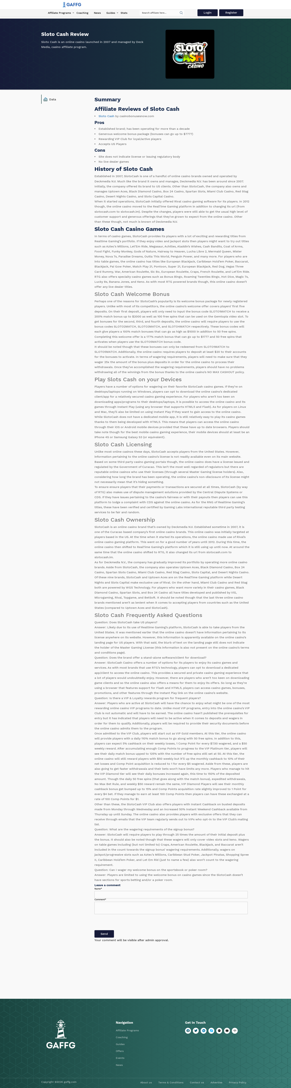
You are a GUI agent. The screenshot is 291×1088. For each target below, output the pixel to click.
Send (104, 934)
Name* (98, 889)
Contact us (197, 1082)
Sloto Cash (106, 116)
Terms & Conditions (170, 1082)
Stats (124, 12)
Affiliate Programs (59, 12)
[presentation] (122, 923)
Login (208, 12)
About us (146, 1082)
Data (50, 99)
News (97, 12)
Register (231, 12)
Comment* (100, 899)
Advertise (216, 1082)
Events (120, 1057)
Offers (120, 1051)
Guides (110, 12)
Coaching (82, 12)
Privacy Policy (237, 1082)
